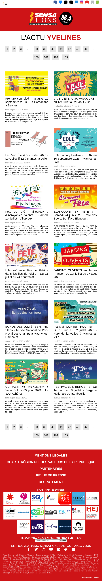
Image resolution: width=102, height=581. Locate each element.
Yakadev (96, 577)
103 (65, 57)
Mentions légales (51, 455)
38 (36, 48)
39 (44, 48)
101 (46, 57)
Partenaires (51, 468)
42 (69, 48)
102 (56, 57)
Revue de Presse (51, 475)
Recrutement (51, 482)
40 (52, 48)
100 (36, 57)
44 (85, 48)
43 (77, 48)
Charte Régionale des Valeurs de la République (51, 462)
